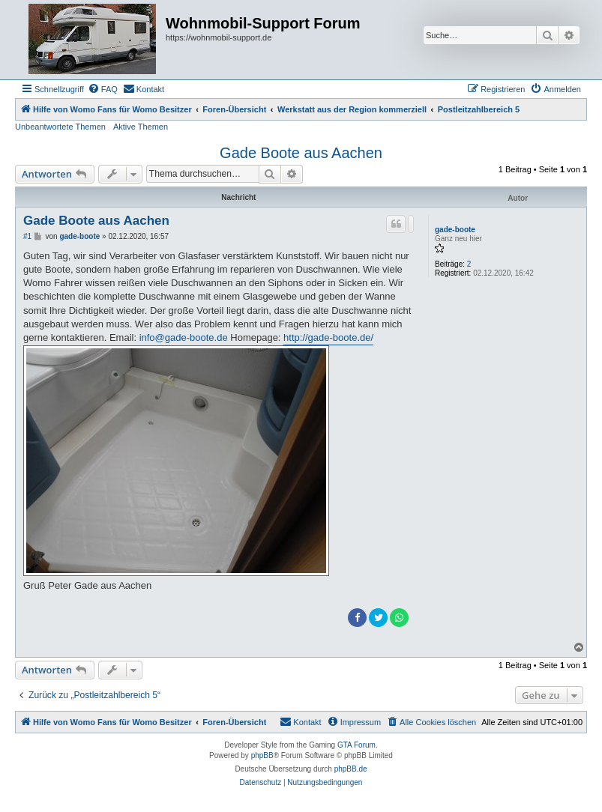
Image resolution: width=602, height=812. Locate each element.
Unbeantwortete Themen (60, 126)
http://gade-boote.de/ (328, 337)
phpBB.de (350, 769)
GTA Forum (356, 745)
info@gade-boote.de (183, 337)
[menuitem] (103, 89)
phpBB (262, 755)
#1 (27, 236)
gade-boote (455, 229)
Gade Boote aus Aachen (301, 153)
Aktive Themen (140, 126)
